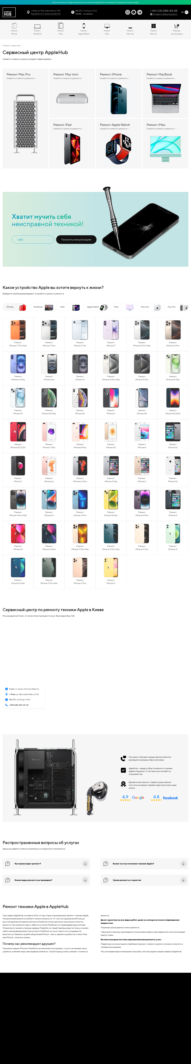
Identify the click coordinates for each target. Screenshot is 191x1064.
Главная (6, 46)
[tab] (15, 307)
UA (182, 12)
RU (186, 12)
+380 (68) (163, 10)
